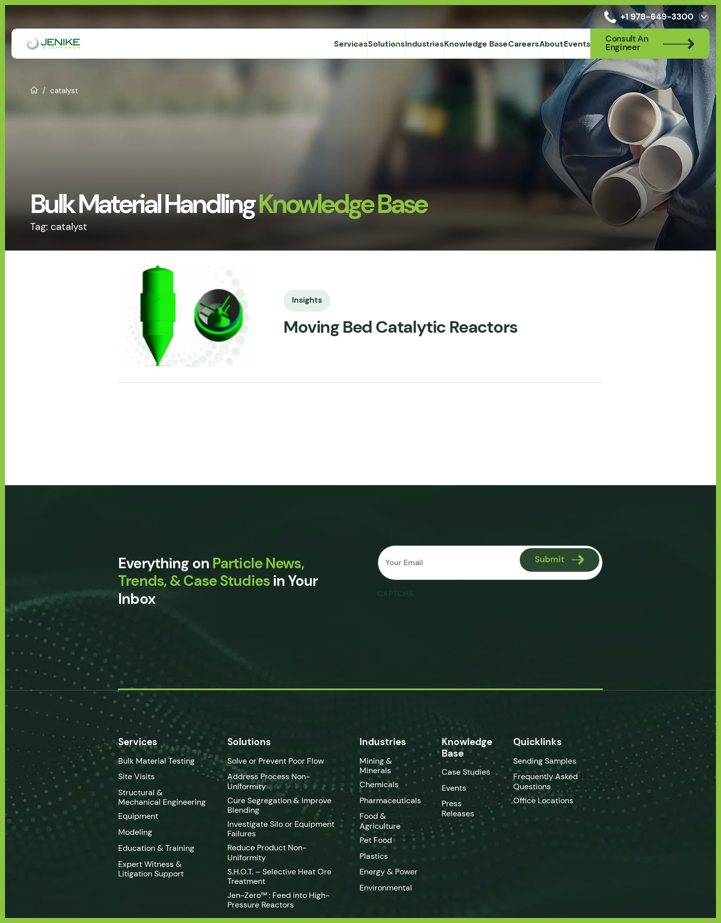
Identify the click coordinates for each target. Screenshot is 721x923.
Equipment (124, 816)
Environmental (390, 887)
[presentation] (455, 622)
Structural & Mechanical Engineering (148, 797)
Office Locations (552, 800)
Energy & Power (393, 871)
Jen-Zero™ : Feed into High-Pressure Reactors (272, 884)
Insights (293, 299)
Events (458, 788)
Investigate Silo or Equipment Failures (274, 820)
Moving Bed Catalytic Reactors (397, 327)
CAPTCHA (397, 593)
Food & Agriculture (384, 820)
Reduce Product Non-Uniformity (280, 840)
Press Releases (462, 808)
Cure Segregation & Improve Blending (273, 797)
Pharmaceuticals (394, 800)
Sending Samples (552, 761)
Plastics (378, 856)
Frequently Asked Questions (553, 781)
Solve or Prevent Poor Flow (269, 761)
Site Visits (122, 776)
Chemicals (383, 784)
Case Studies (470, 772)
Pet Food (380, 840)
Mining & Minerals (380, 765)
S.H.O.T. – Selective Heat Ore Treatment (273, 860)
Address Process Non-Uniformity (281, 776)
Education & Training (142, 848)
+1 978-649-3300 (646, 17)
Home (34, 89)
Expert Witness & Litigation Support (137, 868)
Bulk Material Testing (142, 761)
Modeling (121, 832)
